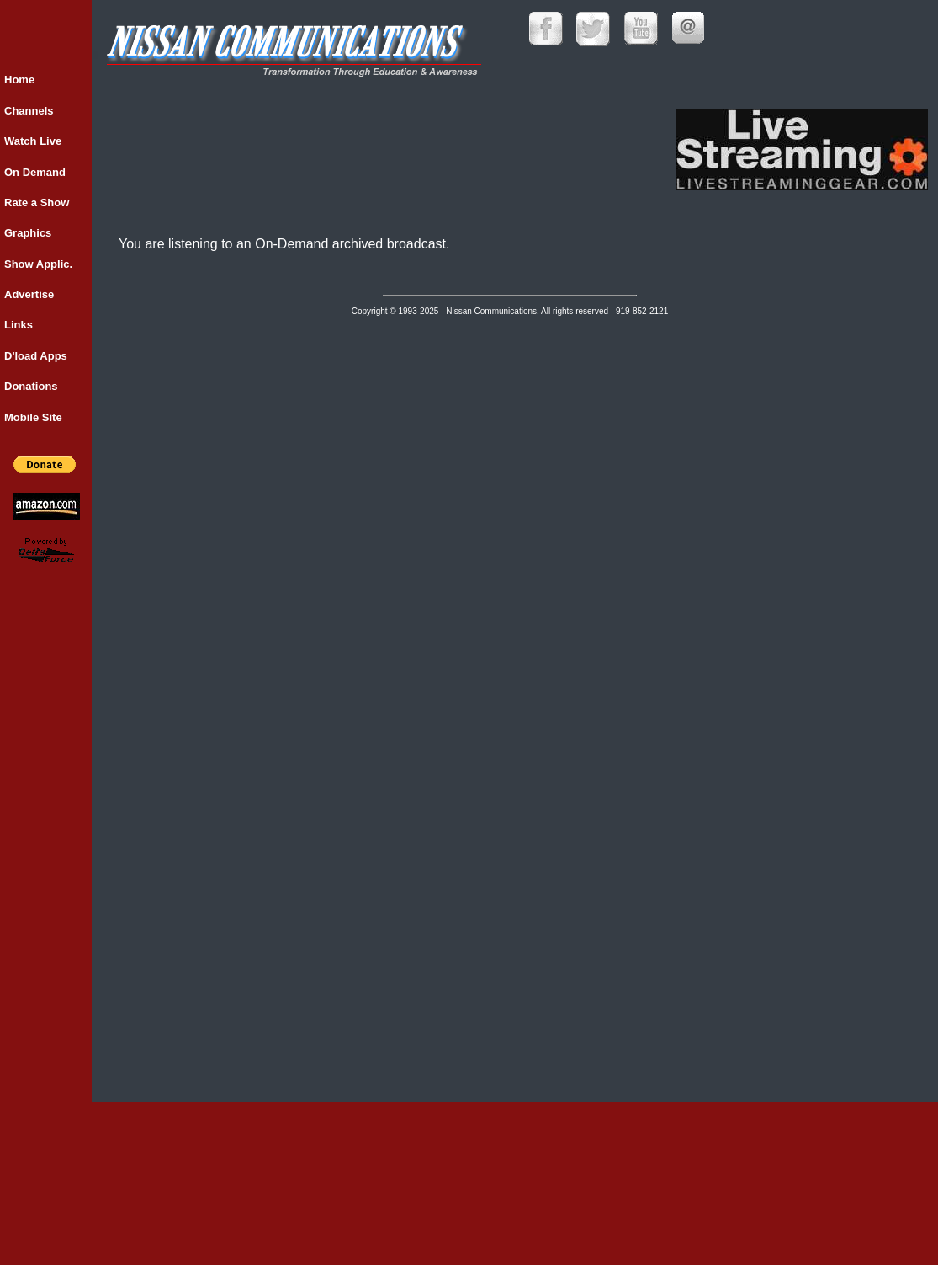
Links (18, 324)
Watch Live (32, 141)
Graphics (27, 233)
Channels (29, 110)
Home (19, 79)
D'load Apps (35, 356)
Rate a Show (36, 202)
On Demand (35, 172)
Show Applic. (38, 264)
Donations (31, 386)
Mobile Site (33, 417)
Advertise (29, 294)
